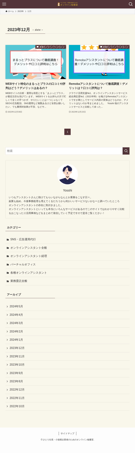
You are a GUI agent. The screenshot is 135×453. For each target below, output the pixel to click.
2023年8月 (16, 381)
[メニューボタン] (4, 4)
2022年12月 (17, 389)
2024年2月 (16, 331)
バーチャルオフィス (23, 264)
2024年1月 (16, 339)
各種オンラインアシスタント (28, 272)
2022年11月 (17, 397)
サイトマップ (67, 433)
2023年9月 (16, 373)
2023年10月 (17, 364)
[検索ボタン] (131, 4)
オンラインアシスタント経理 (28, 255)
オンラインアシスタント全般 (28, 247)
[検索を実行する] (126, 151)
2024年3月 (16, 323)
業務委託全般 (18, 280)
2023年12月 (17, 347)
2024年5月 (16, 306)
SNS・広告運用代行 (23, 239)
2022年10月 (17, 406)
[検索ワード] (67, 151)
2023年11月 (17, 356)
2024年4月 (16, 314)
